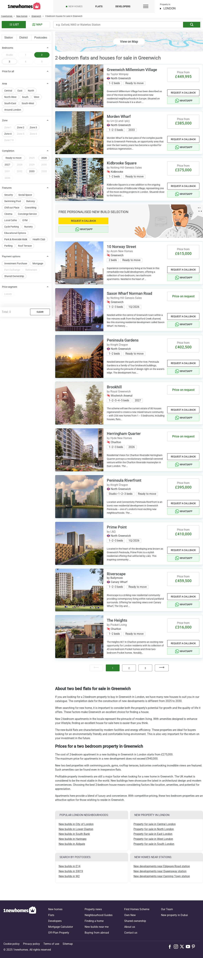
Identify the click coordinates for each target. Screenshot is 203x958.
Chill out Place (11, 207)
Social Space (25, 194)
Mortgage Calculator (60, 926)
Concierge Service (27, 214)
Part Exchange (12, 269)
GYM (25, 220)
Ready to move (13, 157)
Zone (4, 120)
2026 (44, 157)
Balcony (30, 201)
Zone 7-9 (9, 140)
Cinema (8, 214)
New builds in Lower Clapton (76, 829)
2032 (19, 171)
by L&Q (111, 531)
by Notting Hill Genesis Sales (124, 167)
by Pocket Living (117, 624)
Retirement (31, 269)
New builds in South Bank (74, 834)
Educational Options (15, 233)
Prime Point (117, 527)
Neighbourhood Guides (99, 915)
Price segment (9, 286)
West (36, 97)
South (25, 97)
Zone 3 (33, 127)
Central (8, 90)
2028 (19, 164)
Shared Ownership (14, 276)
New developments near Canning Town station (161, 876)
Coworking (30, 207)
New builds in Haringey (73, 839)
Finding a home (94, 921)
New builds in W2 (69, 876)
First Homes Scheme (136, 909)
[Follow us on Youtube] (189, 946)
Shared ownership (135, 921)
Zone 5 (20, 133)
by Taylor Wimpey (118, 74)
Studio (9, 54)
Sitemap (68, 943)
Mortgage (38, 263)
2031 (7, 171)
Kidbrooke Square (122, 163)
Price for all (8, 71)
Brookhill (114, 387)
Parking (8, 245)
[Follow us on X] (183, 946)
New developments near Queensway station (159, 871)
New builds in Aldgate (72, 844)
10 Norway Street (121, 247)
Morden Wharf (119, 116)
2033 (32, 171)
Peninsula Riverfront (124, 480)
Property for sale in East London (152, 834)
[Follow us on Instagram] (177, 946)
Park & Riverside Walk (15, 239)
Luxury (8, 294)
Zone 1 (8, 127)
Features (7, 187)
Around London (12, 109)
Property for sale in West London (153, 839)
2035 (44, 171)
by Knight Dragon (117, 344)
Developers (122, 6)
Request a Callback (183, 92)
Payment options (11, 256)
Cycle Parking (11, 226)
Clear (40, 312)
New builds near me (97, 926)
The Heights (117, 620)
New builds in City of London (76, 824)
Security (8, 194)
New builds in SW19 (71, 871)
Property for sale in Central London (154, 824)
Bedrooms (7, 47)
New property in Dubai (174, 915)
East (20, 90)
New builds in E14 (69, 866)
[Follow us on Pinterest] (195, 946)
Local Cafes (10, 220)
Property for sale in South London (153, 844)
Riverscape (116, 574)
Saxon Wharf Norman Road (129, 293)
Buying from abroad (97, 932)
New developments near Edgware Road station (161, 866)
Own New (130, 915)
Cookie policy (11, 943)
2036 (7, 178)
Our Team (167, 909)
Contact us (130, 932)
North (31, 90)
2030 (44, 164)
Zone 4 (8, 133)
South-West (28, 103)
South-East (10, 103)
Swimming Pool (12, 201)
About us (129, 926)
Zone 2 (20, 127)
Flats (98, 6)
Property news (93, 909)
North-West (10, 97)
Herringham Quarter (124, 433)
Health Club (39, 239)
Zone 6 (33, 133)
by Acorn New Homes (120, 251)
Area (4, 83)
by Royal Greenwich (119, 391)
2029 (32, 164)
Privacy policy (31, 943)
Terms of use (51, 943)
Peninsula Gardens (122, 340)
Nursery (28, 226)
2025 (32, 157)
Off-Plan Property (58, 932)
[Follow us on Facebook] (170, 946)
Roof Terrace (25, 245)
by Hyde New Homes (119, 438)
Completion (8, 150)
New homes (75, 6)
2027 (7, 164)
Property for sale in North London (153, 829)
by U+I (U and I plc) (118, 121)
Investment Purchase (15, 263)
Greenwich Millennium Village (132, 70)
